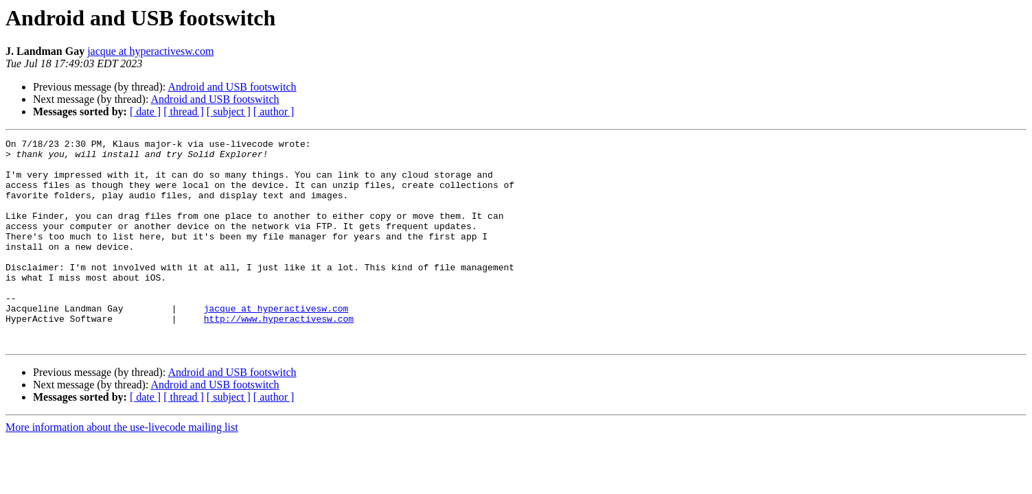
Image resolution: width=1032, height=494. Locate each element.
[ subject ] (229, 111)
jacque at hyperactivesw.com (150, 51)
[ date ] (145, 111)
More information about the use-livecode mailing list (121, 468)
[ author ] (274, 111)
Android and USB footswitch (232, 87)
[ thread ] (183, 111)
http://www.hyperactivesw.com (279, 355)
